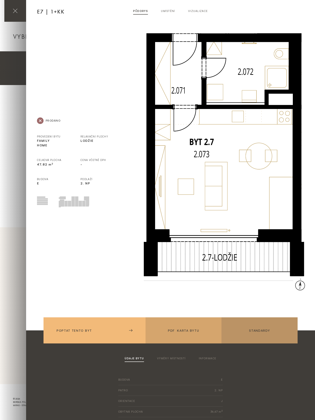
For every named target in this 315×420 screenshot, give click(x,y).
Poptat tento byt (94, 330)
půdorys (140, 11)
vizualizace (198, 11)
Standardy (259, 330)
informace (207, 358)
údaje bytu (134, 358)
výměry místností (171, 358)
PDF (183, 330)
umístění (168, 11)
